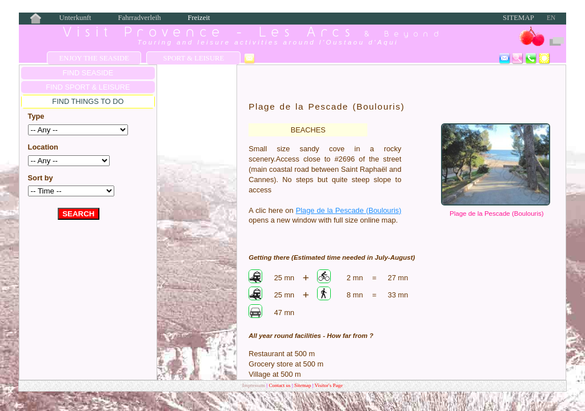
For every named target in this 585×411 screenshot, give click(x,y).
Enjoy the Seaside (94, 58)
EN (551, 17)
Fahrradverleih (139, 18)
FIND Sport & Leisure (88, 87)
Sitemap (518, 18)
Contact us (280, 385)
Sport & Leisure (194, 58)
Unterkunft (75, 18)
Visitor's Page (329, 385)
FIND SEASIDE (87, 72)
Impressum (253, 385)
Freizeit (198, 18)
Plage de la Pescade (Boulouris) (497, 213)
